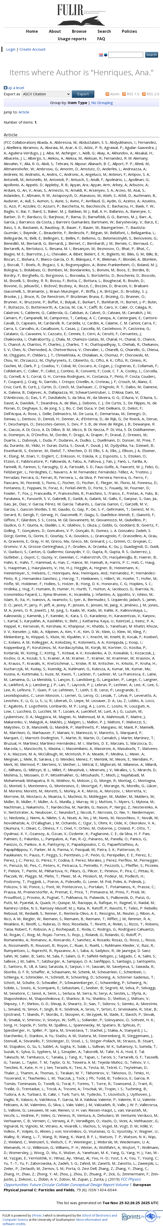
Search (104, 31)
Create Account (33, 49)
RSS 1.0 (133, 93)
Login (10, 49)
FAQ (101, 38)
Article (24, 111)
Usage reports (72, 38)
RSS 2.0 (153, 93)
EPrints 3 (38, 1215)
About (55, 31)
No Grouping (102, 102)
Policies (129, 31)
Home (32, 31)
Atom (114, 93)
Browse (79, 31)
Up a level (15, 87)
